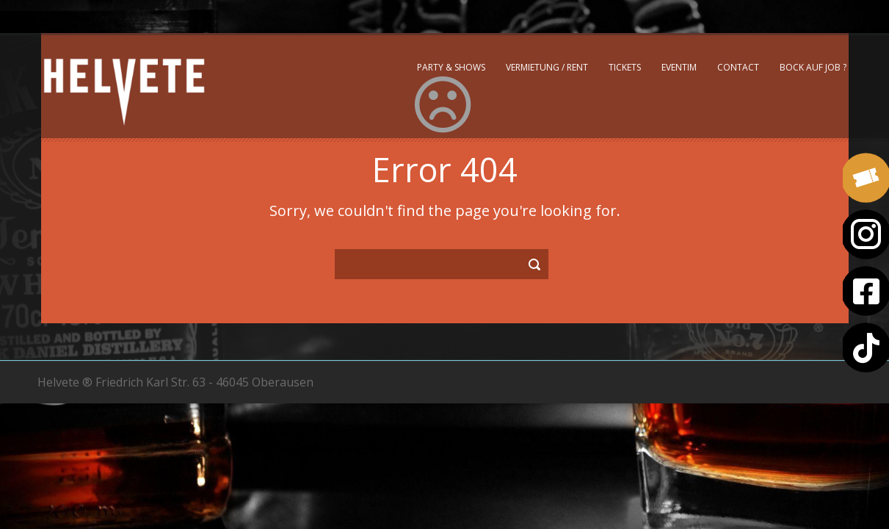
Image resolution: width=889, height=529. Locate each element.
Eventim (679, 67)
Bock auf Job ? (813, 67)
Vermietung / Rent (547, 67)
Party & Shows (451, 67)
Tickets (625, 67)
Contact (738, 67)
